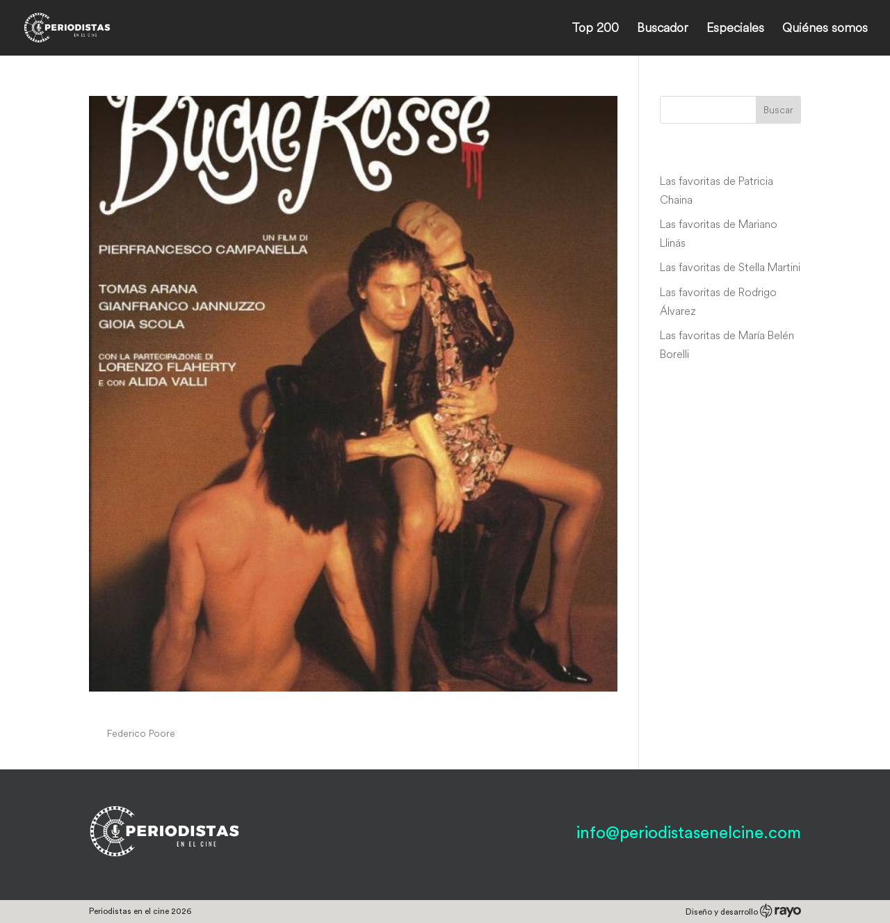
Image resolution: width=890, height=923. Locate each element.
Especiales (735, 29)
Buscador (662, 29)
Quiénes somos (825, 29)
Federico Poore (141, 733)
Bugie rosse (138, 707)
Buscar (778, 110)
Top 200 (595, 29)
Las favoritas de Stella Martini (730, 267)
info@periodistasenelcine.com (688, 833)
